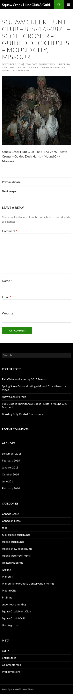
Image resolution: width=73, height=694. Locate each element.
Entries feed (9, 657)
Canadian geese (11, 520)
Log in (5, 650)
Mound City (9, 590)
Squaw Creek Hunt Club (16, 611)
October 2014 (10, 474)
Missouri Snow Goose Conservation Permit (28, 583)
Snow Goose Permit (14, 396)
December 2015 (11, 453)
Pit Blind (7, 597)
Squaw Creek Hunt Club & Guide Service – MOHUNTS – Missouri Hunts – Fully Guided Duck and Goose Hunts (28, 5)
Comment (9, 231)
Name (7, 280)
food (5, 527)
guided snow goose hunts (17, 548)
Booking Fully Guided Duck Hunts (22, 414)
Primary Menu (68, 4)
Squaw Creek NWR (13, 618)
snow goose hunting (14, 604)
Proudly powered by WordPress (18, 689)
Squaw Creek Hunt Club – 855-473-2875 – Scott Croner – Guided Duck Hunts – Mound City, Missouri (36, 67)
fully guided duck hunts (16, 534)
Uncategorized (10, 625)
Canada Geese (10, 513)
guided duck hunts (13, 541)
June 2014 (8, 481)
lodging (6, 569)
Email (6, 297)
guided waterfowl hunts (16, 555)
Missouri (7, 576)
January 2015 (10, 467)
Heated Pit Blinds (12, 562)
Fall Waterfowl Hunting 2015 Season (24, 379)
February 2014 (11, 488)
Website (7, 313)
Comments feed (11, 664)
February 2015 (11, 460)
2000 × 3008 (30, 64)
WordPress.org (11, 671)
